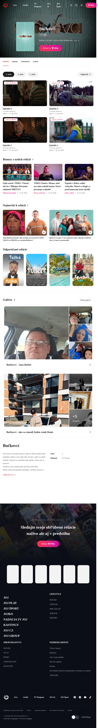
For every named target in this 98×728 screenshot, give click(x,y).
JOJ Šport (59, 5)
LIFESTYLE (55, 594)
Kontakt (70, 710)
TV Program (37, 5)
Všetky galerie (85, 300)
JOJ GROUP (11, 635)
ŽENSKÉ (53, 600)
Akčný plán (54, 675)
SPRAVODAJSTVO (12, 642)
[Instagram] (79, 697)
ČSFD (43, 35)
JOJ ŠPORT (11, 608)
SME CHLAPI (55, 609)
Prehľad (6, 61)
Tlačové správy (55, 648)
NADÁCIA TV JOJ (15, 619)
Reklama (53, 653)
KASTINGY (11, 624)
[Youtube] (85, 697)
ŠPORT (6, 657)
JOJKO (8, 613)
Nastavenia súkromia (40, 710)
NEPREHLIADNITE (59, 642)
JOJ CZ (8, 630)
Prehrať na (50, 48)
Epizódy (15, 61)
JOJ (6, 597)
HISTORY (53, 618)
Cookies (28, 710)
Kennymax (15, 718)
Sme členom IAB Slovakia (57, 710)
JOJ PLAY (10, 603)
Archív (25, 5)
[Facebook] (74, 697)
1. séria (32, 74)
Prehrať (48, 544)
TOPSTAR (54, 604)
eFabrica (29, 718)
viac (77, 40)
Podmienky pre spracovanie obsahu (13, 710)
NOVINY (7, 648)
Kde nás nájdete (55, 662)
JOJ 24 (48, 5)
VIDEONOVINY (9, 662)
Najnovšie (85, 74)
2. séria (20, 74)
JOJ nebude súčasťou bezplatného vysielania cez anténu (70, 671)
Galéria (35, 61)
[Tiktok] (90, 697)
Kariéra (52, 666)
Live (15, 5)
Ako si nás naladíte (57, 657)
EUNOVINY (8, 666)
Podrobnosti (25, 61)
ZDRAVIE (53, 613)
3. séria (8, 74)
